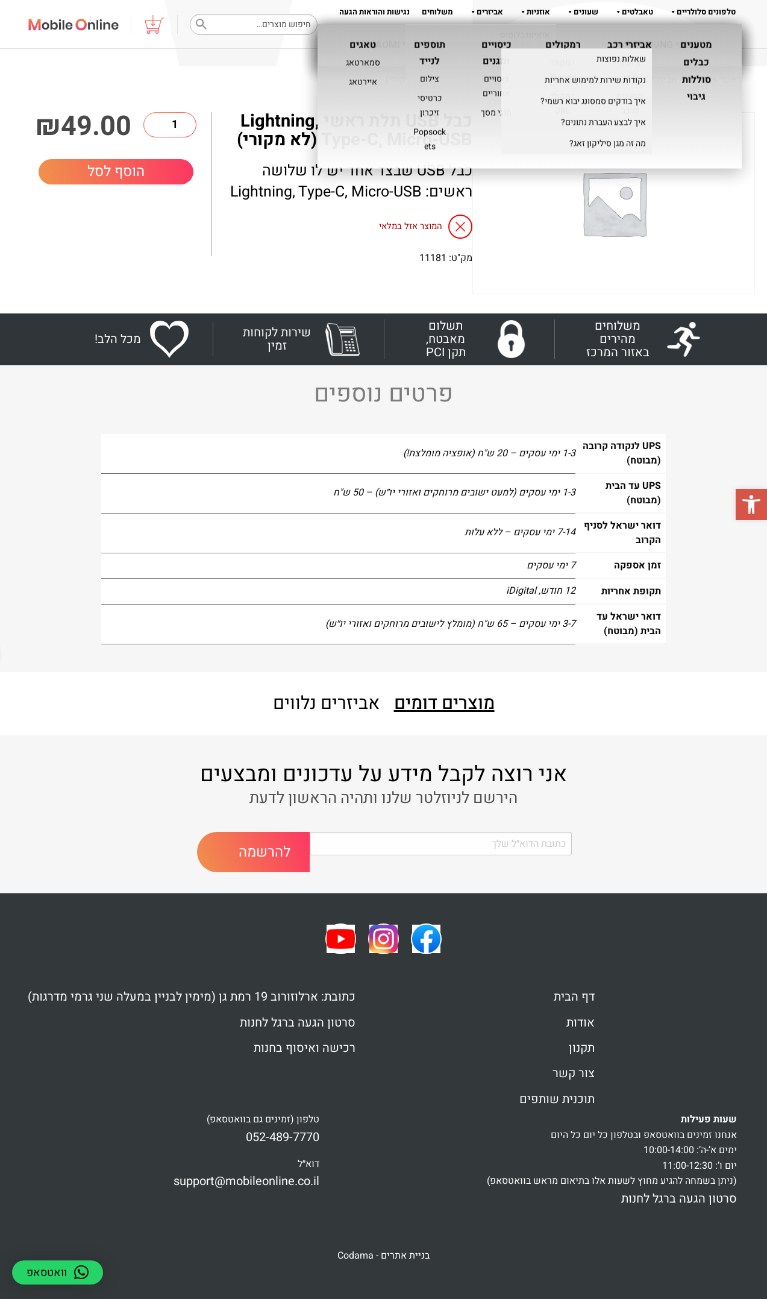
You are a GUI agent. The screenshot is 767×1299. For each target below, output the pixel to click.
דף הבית (574, 996)
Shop (698, 79)
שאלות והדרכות (614, 36)
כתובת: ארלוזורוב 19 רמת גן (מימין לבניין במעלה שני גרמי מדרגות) (191, 996)
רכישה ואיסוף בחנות (304, 1048)
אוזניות (532, 11)
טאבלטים (631, 11)
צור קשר (574, 1073)
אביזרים (484, 11)
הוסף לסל (116, 171)
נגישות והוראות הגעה (374, 11)
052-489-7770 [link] (282, 1137)
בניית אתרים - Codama (383, 1255)
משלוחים (437, 11)
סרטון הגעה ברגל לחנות (297, 1022)
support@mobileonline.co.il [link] (246, 1181)
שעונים (580, 11)
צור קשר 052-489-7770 (697, 36)
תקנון (530, 36)
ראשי (731, 79)
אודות (561, 36)
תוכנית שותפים (557, 1099)
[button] (751, 504)
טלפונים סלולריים (700, 11)
